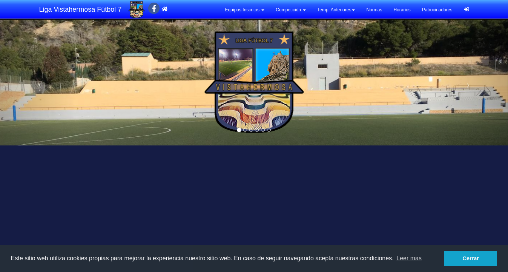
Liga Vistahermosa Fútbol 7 (80, 9)
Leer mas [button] (409, 258)
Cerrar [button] (471, 258)
